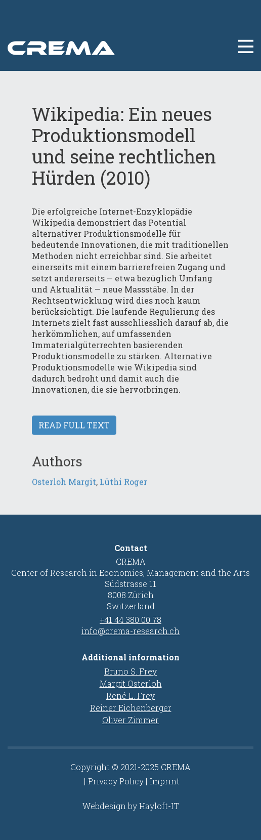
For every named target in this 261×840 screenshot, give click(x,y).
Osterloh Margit (64, 489)
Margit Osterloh (131, 683)
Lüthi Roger (123, 489)
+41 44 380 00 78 (130, 619)
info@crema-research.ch (130, 630)
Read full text (74, 433)
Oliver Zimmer (130, 720)
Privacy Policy (116, 781)
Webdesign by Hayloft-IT (130, 806)
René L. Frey (130, 695)
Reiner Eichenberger (130, 707)
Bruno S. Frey (130, 671)
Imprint (165, 781)
